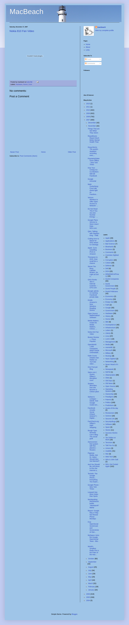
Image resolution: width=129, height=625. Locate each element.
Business (108, 249)
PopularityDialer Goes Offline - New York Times (94, 161)
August (91, 567)
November (92, 126)
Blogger (74, 614)
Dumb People (110, 289)
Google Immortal (92, 180)
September (92, 562)
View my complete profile (104, 30)
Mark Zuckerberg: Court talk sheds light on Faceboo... (93, 189)
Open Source (110, 386)
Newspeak (109, 369)
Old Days (108, 381)
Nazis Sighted (110, 359)
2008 (88, 117)
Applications (110, 241)
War (106, 454)
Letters (108, 330)
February (91, 587)
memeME (109, 347)
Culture (108, 263)
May (90, 577)
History (108, 316)
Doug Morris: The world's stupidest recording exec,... (93, 151)
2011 (88, 107)
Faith (107, 305)
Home (43, 152)
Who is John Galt (111, 459)
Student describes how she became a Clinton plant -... (93, 389)
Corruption (109, 260)
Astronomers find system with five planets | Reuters (93, 446)
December (92, 123)
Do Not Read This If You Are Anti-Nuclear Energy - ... (93, 213)
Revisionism (109, 413)
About (88, 47)
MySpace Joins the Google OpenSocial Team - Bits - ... (93, 539)
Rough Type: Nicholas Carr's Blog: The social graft (93, 435)
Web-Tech (109, 457)
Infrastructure (110, 328)
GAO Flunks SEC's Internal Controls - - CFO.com (93, 284)
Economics (109, 296)
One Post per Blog (93, 368)
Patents (108, 400)
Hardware (19, 84)
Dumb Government (110, 285)
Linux (30, 84)
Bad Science (110, 244)
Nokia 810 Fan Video (22, 31)
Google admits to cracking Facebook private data (93, 294)
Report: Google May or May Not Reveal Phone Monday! (93, 515)
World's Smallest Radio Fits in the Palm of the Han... (93, 550)
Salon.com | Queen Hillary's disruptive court (92, 376)
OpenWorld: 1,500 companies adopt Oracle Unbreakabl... (93, 348)
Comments (90, 63)
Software (108, 424)
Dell (106, 268)
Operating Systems (109, 390)
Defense (108, 266)
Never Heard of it (111, 364)
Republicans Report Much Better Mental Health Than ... (93, 140)
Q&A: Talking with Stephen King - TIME (93, 233)
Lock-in (108, 339)
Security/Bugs (110, 421)
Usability (108, 451)
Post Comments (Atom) (28, 156)
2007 (88, 120)
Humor (25, 84)
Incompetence (110, 325)
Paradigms (109, 397)
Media (107, 344)
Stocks (107, 430)
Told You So (109, 445)
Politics (108, 402)
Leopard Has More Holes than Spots (93, 494)
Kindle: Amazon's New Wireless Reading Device (92, 305)
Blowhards (109, 247)
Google (108, 308)
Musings (108, 356)
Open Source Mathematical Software (93, 316)
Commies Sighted (112, 255)
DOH (107, 271)
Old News (109, 383)
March (90, 583)
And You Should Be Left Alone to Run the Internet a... (94, 467)
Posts (88, 59)
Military (108, 353)
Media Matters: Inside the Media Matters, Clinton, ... (93, 325)
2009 (88, 113)
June (90, 574)
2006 (88, 594)
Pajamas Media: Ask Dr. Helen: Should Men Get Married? (93, 457)
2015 (88, 104)
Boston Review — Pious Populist (93, 339)
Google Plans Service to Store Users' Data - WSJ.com (93, 224)
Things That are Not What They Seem (93, 131)
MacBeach (26, 11)
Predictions (109, 405)
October (91, 559)
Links (88, 50)
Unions (108, 448)
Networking (109, 362)
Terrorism (108, 442)
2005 (88, 597)
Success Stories (111, 433)
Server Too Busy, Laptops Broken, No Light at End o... (93, 271)
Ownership (109, 394)
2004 (88, 600)
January (91, 590)
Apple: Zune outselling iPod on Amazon (92, 251)
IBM (106, 322)
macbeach (102, 27)
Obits (107, 378)
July (90, 570)
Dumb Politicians (111, 291)
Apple (107, 238)
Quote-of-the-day (111, 408)
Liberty (107, 333)
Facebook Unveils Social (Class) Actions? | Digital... (92, 413)
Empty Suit (109, 302)
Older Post (72, 152)
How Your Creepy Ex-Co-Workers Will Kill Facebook (93, 172)
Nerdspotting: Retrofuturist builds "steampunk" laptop (93, 503)
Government (110, 310)
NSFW (107, 372)
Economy (108, 299)
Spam (107, 427)
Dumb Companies (112, 279)
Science (108, 416)
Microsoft (108, 350)
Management (110, 342)
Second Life (109, 419)
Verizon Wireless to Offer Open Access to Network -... (93, 201)
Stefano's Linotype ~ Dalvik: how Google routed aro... (93, 401)
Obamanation (110, 375)
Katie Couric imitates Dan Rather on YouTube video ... (93, 360)
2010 (88, 110)
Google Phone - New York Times (93, 487)
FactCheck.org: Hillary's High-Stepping (93, 424)
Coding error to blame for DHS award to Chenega (93, 242)
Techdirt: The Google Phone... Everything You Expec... (93, 478)
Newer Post (14, 152)
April (90, 580)
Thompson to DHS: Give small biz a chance (93, 260)
